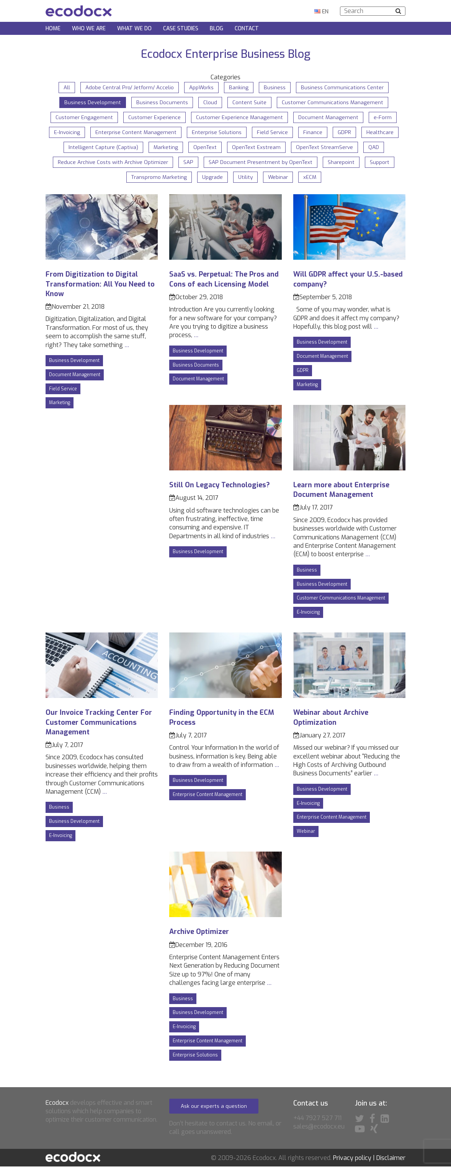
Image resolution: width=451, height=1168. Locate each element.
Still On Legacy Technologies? (219, 486)
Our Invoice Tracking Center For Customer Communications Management (99, 723)
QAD (376, 148)
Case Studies (180, 29)
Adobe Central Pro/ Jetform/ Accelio (127, 87)
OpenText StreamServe (326, 148)
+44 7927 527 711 (317, 1120)
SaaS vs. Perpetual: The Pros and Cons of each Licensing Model (224, 280)
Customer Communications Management (334, 102)
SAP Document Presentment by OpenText (262, 163)
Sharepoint (343, 163)
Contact (247, 29)
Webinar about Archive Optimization (330, 718)
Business (275, 87)
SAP (189, 163)
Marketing (164, 148)
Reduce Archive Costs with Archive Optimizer (111, 163)
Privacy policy (352, 1159)
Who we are (89, 29)
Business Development (91, 102)
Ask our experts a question (215, 1107)
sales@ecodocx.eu (319, 1128)
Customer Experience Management (240, 117)
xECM (312, 178)
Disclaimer (390, 1159)
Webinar (279, 178)
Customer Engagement (83, 117)
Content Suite (250, 102)
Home (53, 29)
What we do (134, 29)
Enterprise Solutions (216, 132)
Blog (216, 29)
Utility (246, 178)
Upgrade (213, 178)
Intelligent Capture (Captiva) (100, 148)
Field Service (273, 132)
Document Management (330, 117)
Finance (314, 132)
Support (382, 163)
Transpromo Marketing (158, 178)
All (63, 87)
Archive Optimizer (199, 933)
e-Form (385, 117)
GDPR (346, 132)
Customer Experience (154, 117)
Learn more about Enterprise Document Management (341, 491)
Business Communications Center (344, 87)
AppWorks (201, 87)
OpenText (204, 148)
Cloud (211, 102)
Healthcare (382, 132)
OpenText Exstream (257, 148)
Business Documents (162, 102)
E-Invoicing (64, 132)
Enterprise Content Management (134, 132)
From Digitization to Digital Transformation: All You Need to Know (100, 285)
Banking (239, 87)
